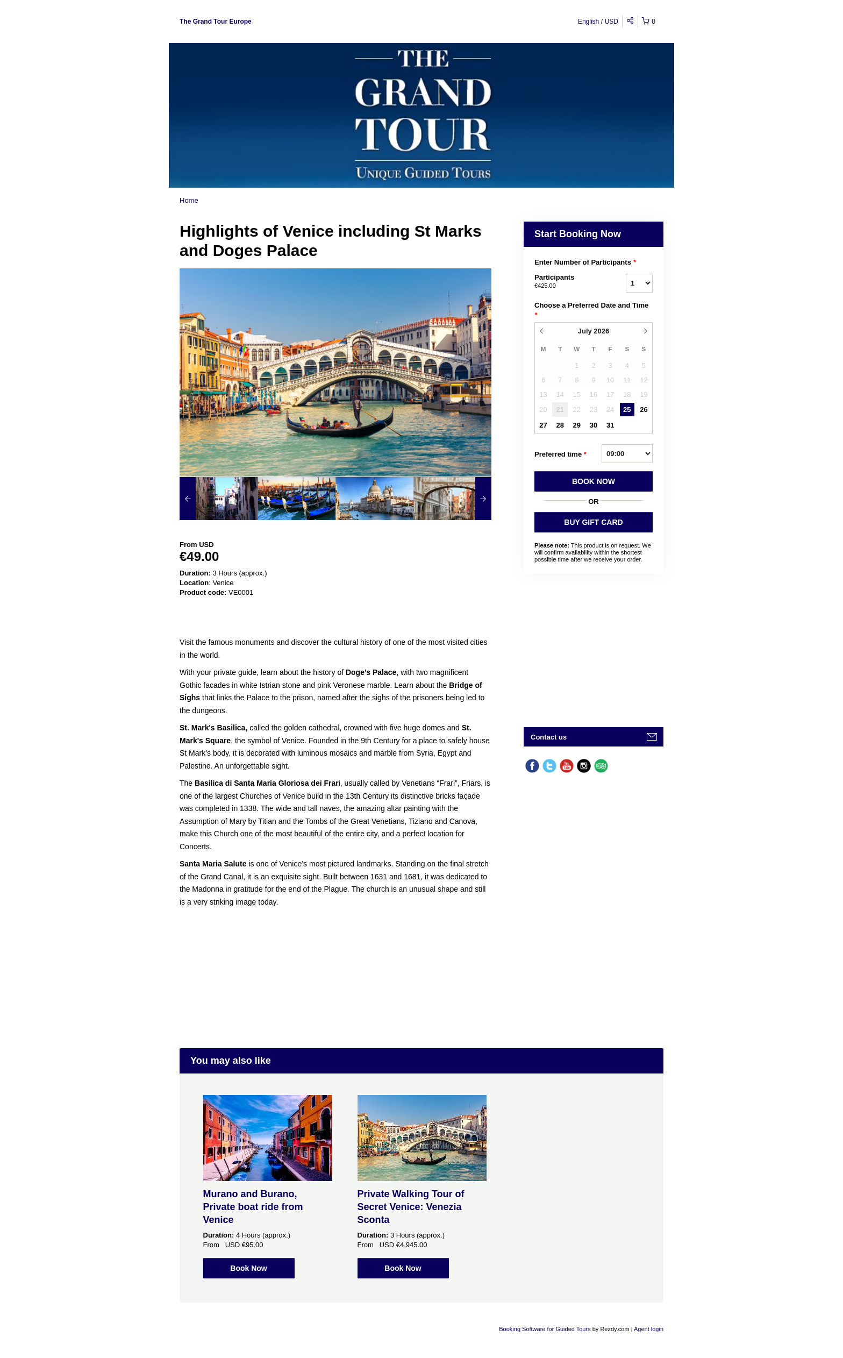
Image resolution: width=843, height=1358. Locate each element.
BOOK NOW (593, 481)
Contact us (549, 737)
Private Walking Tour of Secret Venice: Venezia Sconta (411, 1207)
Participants (566, 281)
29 (577, 425)
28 (559, 425)
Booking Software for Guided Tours (545, 1329)
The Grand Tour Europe (216, 21)
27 (543, 425)
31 (610, 425)
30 (593, 425)
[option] (219, 498)
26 (643, 410)
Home (189, 200)
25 (627, 410)
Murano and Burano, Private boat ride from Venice (253, 1207)
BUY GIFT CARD (593, 522)
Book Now (248, 1268)
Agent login (648, 1329)
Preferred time (560, 454)
